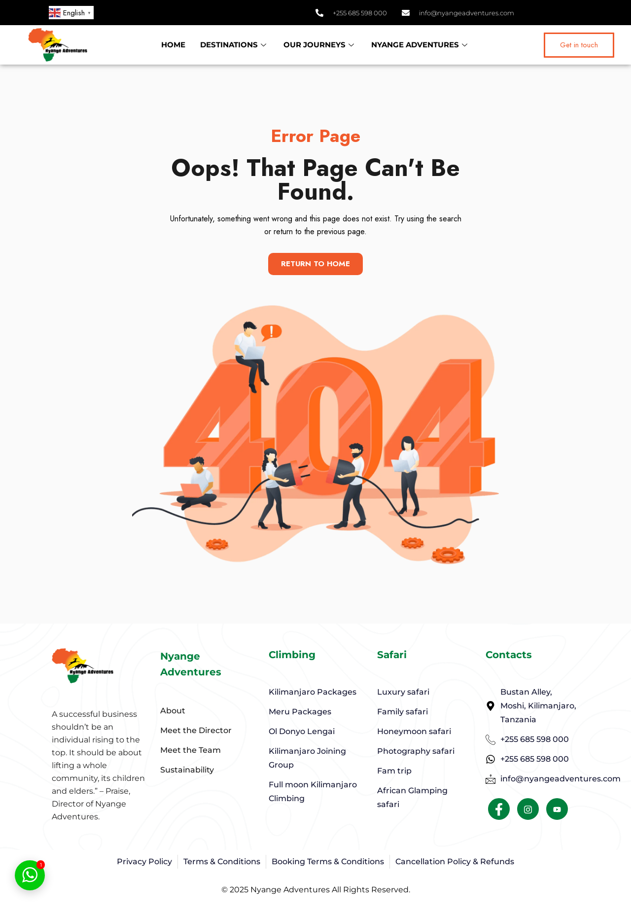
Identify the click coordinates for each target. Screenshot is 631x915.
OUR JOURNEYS (319, 44)
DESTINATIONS (234, 44)
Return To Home (315, 264)
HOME (173, 44)
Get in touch (579, 44)
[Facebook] (499, 812)
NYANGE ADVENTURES (420, 44)
